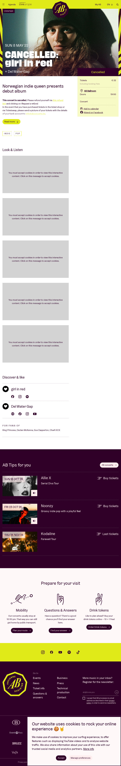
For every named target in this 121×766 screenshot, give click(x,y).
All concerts (109, 464)
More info (88, 749)
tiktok (78, 652)
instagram (43, 652)
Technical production (63, 690)
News (36, 683)
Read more (11, 121)
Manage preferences (80, 757)
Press (60, 683)
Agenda (12, 4)
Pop (18, 133)
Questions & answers (40, 695)
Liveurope (8, 10)
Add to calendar (89, 108)
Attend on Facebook (91, 112)
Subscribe (117, 692)
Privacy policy (23, 762)
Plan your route (22, 630)
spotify (69, 652)
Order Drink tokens (99, 627)
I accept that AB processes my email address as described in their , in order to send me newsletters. (101, 700)
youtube (60, 652)
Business (62, 678)
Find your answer (60, 630)
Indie (7, 133)
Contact (61, 697)
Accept (61, 757)
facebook (51, 652)
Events (37, 678)
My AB (98, 4)
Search (118, 5)
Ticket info (38, 688)
